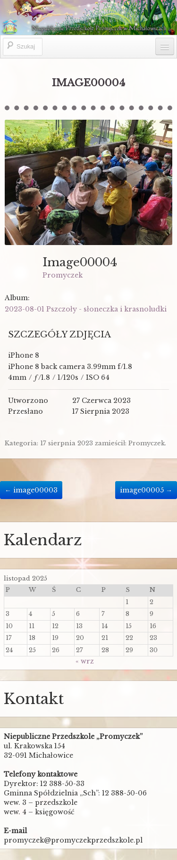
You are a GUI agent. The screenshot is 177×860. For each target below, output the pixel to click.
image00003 (31, 490)
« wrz (85, 661)
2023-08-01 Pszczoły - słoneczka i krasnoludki (86, 309)
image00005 (146, 490)
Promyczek (62, 275)
